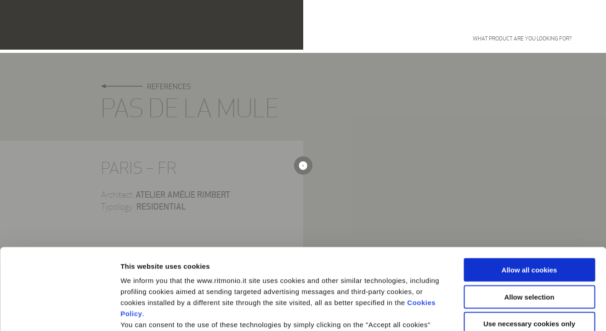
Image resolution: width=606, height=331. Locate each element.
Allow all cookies (529, 189)
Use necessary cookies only (529, 243)
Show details (482, 313)
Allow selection (529, 216)
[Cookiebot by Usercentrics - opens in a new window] (59, 313)
